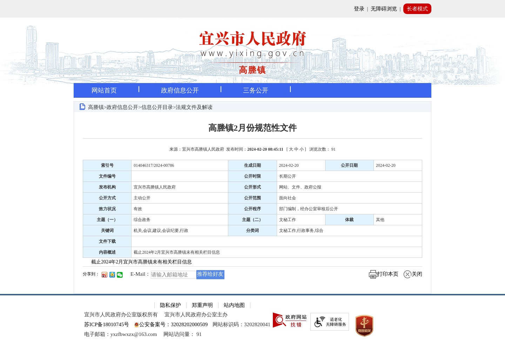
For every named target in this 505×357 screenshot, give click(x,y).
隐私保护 (170, 305)
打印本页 (383, 274)
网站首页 (104, 90)
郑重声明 (202, 305)
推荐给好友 (210, 274)
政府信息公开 (180, 90)
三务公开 (255, 90)
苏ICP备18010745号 (106, 324)
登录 (359, 9)
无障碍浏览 (384, 9)
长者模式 (417, 9)
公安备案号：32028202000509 (171, 324)
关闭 (412, 274)
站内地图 (234, 305)
